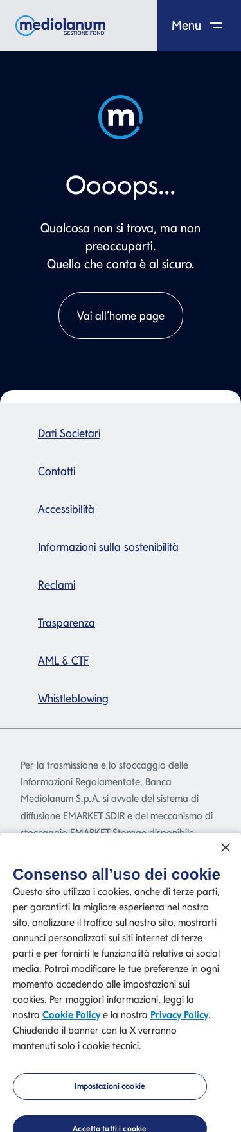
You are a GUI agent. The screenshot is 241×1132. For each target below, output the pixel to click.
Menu (200, 25)
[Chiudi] (225, 853)
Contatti (56, 471)
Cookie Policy (71, 1020)
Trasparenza (66, 622)
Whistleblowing (73, 698)
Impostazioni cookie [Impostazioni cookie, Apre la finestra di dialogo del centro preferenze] (110, 1092)
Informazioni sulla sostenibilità (108, 546)
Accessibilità (66, 509)
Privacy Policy (179, 1020)
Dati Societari (69, 433)
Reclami (56, 584)
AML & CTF (63, 660)
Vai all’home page (121, 315)
